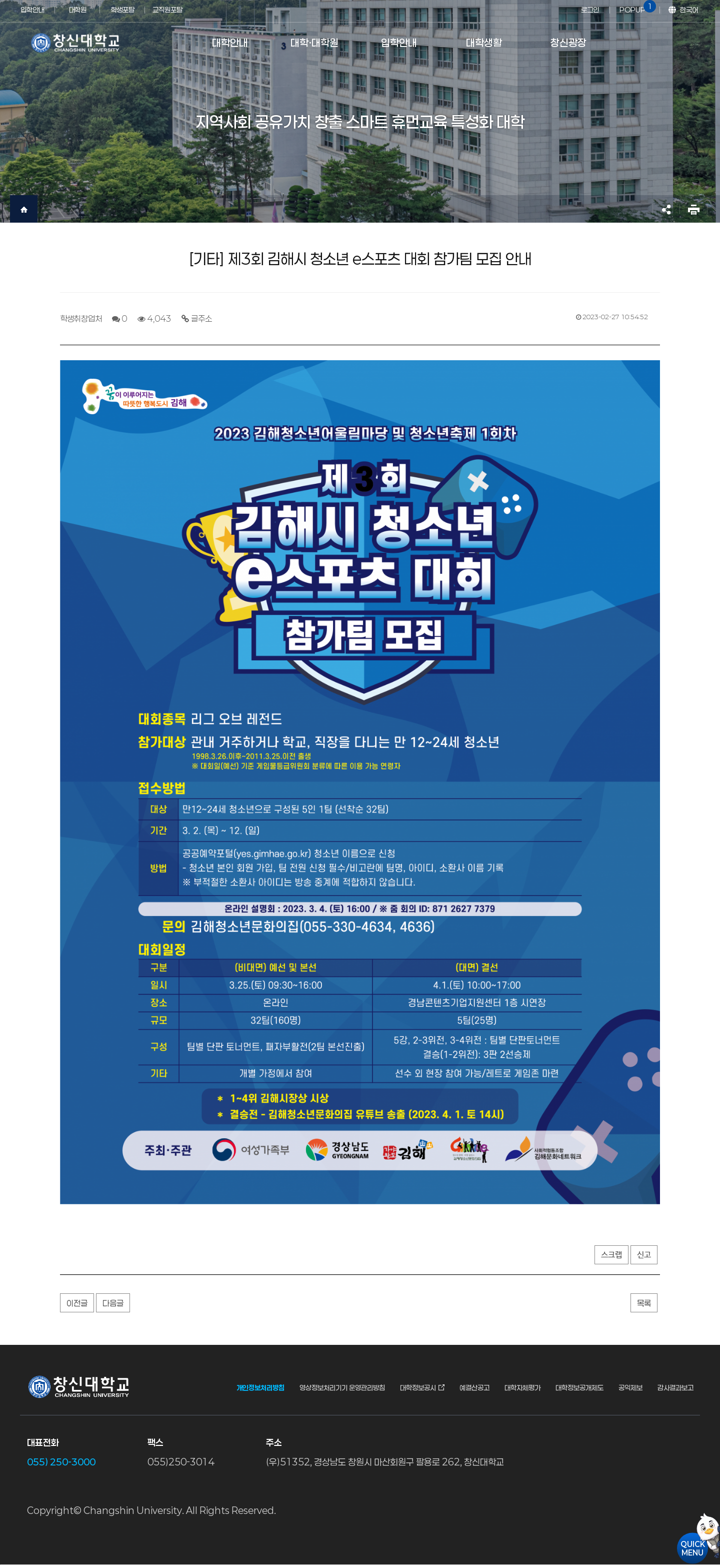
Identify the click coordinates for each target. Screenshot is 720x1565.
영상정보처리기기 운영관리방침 (342, 1387)
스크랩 (611, 1255)
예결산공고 (475, 1387)
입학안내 (32, 10)
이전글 (77, 1303)
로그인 (590, 10)
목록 (644, 1303)
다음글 (113, 1303)
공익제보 (630, 1387)
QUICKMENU (692, 1547)
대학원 (77, 10)
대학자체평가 (522, 1387)
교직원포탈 (167, 10)
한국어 (689, 10)
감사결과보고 (676, 1387)
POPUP (636, 7)
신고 (644, 1255)
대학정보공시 (418, 1387)
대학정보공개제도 (580, 1387)
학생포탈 (122, 10)
